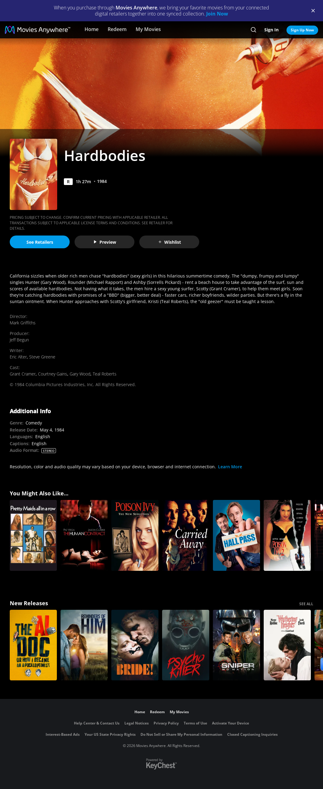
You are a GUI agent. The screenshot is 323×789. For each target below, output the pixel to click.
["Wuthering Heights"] (287, 645)
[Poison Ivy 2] (287, 535)
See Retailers (39, 242)
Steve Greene (42, 357)
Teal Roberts (104, 374)
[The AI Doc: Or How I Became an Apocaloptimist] (33, 645)
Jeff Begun (19, 340)
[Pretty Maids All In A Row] (33, 535)
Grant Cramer (23, 374)
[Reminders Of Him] (84, 645)
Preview (104, 242)
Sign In (271, 30)
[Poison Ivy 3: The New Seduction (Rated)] (134, 535)
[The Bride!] (134, 645)
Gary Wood (80, 374)
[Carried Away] (185, 535)
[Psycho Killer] (185, 645)
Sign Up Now (302, 30)
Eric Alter (18, 357)
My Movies (148, 29)
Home (92, 29)
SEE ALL (306, 603)
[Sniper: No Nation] (236, 645)
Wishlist (169, 242)
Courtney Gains (52, 374)
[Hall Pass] (236, 535)
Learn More (230, 467)
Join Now (217, 13)
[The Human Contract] (84, 535)
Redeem (117, 29)
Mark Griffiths (23, 323)
